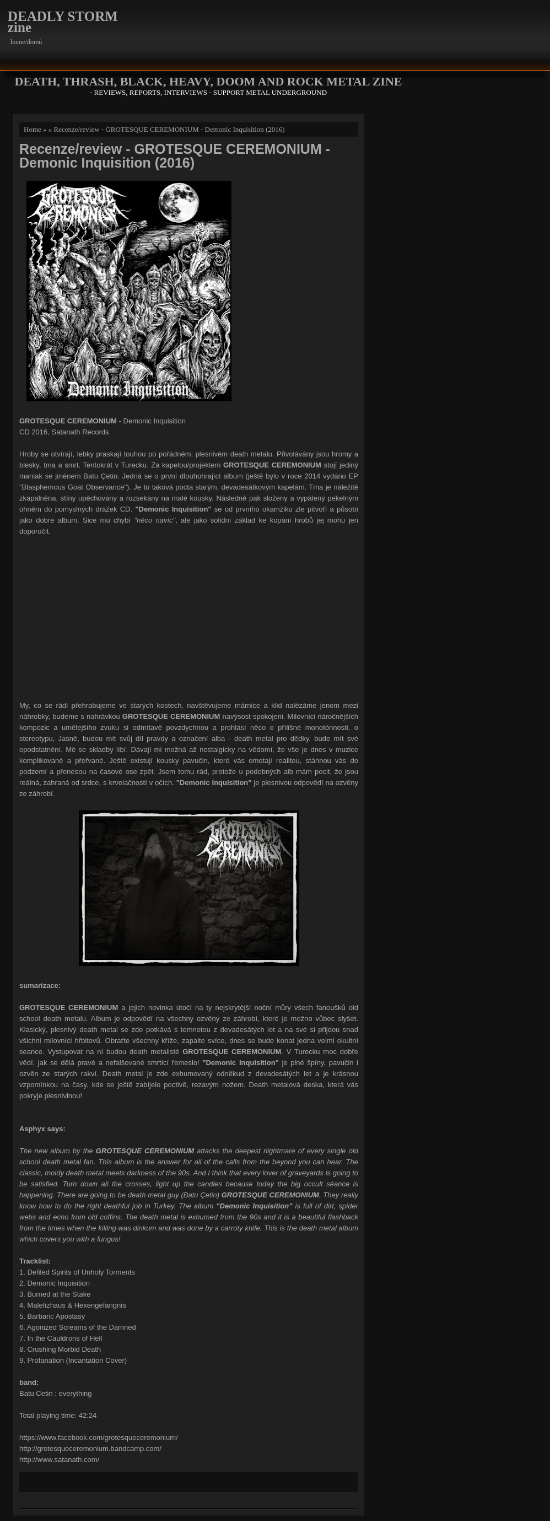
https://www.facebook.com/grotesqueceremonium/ (98, 1437)
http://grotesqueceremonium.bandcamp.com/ (90, 1448)
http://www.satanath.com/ (59, 1459)
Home (32, 129)
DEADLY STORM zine (63, 22)
